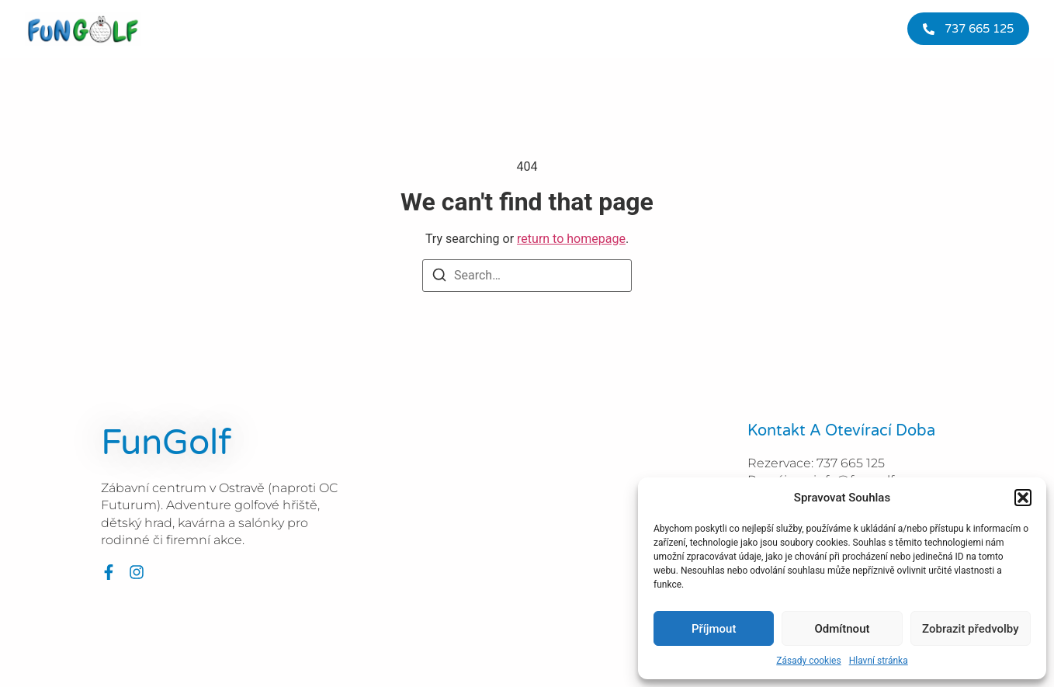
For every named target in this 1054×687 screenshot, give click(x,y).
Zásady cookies (808, 660)
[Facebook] (108, 572)
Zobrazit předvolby (970, 629)
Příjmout (714, 629)
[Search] (439, 277)
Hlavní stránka (878, 660)
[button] (1023, 497)
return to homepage (571, 238)
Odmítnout (842, 629)
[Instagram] (136, 572)
